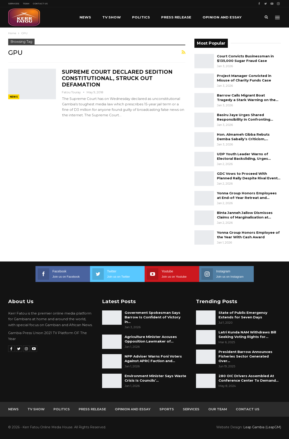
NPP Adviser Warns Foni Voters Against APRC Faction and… (153, 358)
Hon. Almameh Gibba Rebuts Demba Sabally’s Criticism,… (243, 136)
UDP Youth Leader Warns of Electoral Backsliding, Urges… (244, 156)
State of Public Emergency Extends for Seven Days (243, 314)
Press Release (176, 17)
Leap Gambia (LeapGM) (262, 427)
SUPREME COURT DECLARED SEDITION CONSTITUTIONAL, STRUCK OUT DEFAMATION (117, 78)
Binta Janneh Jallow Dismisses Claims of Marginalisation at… (245, 215)
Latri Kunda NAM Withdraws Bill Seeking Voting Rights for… (247, 334)
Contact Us (40, 3)
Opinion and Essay (222, 17)
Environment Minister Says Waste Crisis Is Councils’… (155, 378)
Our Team (217, 409)
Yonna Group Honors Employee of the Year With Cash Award (248, 234)
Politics (141, 17)
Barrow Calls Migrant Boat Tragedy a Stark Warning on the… (247, 97)
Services (13, 3)
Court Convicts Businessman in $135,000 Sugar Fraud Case (245, 58)
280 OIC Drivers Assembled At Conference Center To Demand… (249, 378)
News (85, 17)
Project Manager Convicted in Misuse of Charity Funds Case (244, 78)
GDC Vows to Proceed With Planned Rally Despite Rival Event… (248, 175)
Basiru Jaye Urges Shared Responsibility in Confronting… (245, 117)
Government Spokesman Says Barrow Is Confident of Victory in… (153, 317)
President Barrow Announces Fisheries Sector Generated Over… (245, 356)
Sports (166, 409)
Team (26, 3)
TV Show (111, 17)
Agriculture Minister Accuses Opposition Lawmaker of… (151, 339)
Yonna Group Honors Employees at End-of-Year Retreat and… (247, 195)
